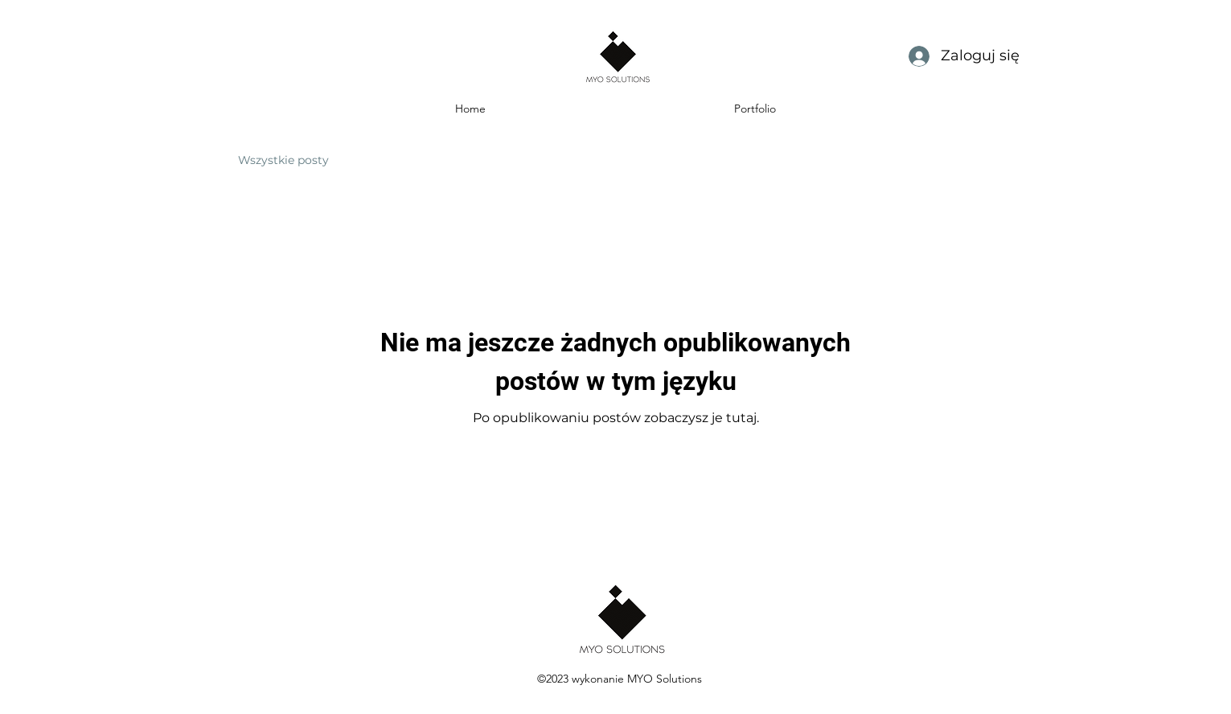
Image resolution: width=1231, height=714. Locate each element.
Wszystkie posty (283, 160)
